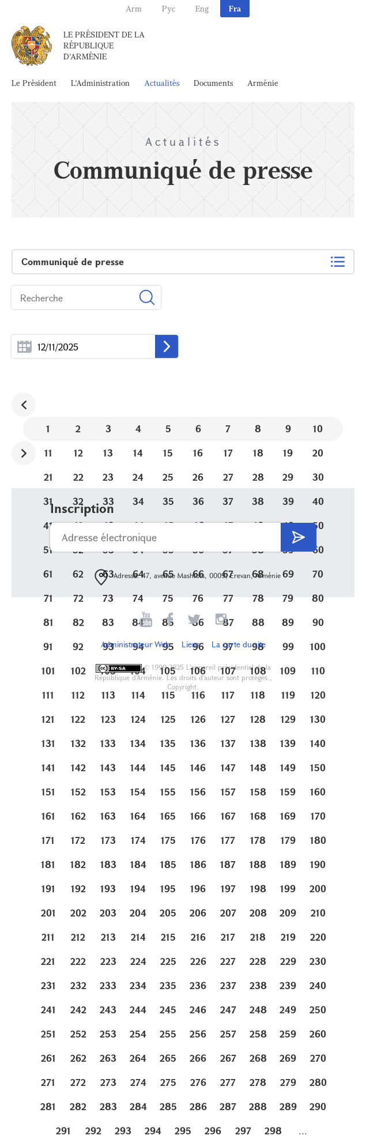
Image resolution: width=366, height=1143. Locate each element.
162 (78, 816)
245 (168, 1010)
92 (78, 646)
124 (138, 719)
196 (198, 888)
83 (108, 622)
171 (48, 840)
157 (228, 792)
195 (168, 888)
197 (228, 888)
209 (288, 913)
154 (138, 792)
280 (318, 1082)
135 (168, 743)
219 (288, 937)
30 (318, 477)
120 (318, 695)
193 (108, 888)
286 (198, 1106)
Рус (168, 8)
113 (108, 695)
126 (198, 719)
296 (213, 1131)
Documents (213, 82)
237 (228, 985)
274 (138, 1082)
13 (108, 453)
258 (258, 1034)
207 (228, 913)
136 (198, 743)
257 (228, 1034)
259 (288, 1034)
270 (318, 1058)
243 (108, 1010)
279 (288, 1082)
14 (138, 453)
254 (138, 1034)
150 (318, 767)
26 (198, 477)
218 (258, 937)
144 (138, 767)
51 (48, 550)
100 (318, 646)
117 (228, 695)
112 (78, 695)
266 (198, 1058)
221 (48, 961)
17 (228, 453)
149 (288, 767)
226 (198, 961)
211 (48, 937)
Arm (134, 8)
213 (108, 937)
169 (288, 816)
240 (318, 985)
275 (168, 1082)
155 (168, 792)
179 (288, 840)
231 (48, 985)
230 (318, 961)
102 (78, 671)
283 (108, 1106)
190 (318, 864)
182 (78, 864)
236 (198, 985)
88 (258, 622)
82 (78, 622)
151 (48, 792)
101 (48, 671)
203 (108, 913)
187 (228, 864)
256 (198, 1034)
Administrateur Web (135, 644)
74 (138, 598)
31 (48, 501)
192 (78, 888)
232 (78, 985)
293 (123, 1131)
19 (288, 453)
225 (168, 961)
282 (78, 1106)
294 (153, 1131)
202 (78, 913)
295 (183, 1131)
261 (48, 1058)
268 (258, 1058)
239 (288, 985)
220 (318, 937)
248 (258, 1010)
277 (228, 1082)
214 (138, 937)
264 (138, 1058)
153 (108, 792)
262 (78, 1058)
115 (168, 695)
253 (108, 1034)
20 (317, 453)
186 (198, 864)
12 (78, 453)
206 (198, 913)
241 (48, 1010)
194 (138, 888)
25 (168, 477)
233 (108, 985)
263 (108, 1058)
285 (168, 1106)
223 (108, 961)
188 (258, 864)
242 (78, 1010)
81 (48, 622)
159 (288, 792)
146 (198, 767)
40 (318, 501)
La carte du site (239, 644)
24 (138, 477)
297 (243, 1131)
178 (258, 840)
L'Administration (100, 82)
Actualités (161, 82)
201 (48, 913)
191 (48, 888)
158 (258, 792)
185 (168, 864)
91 (48, 646)
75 (168, 598)
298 (273, 1131)
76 (198, 598)
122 (78, 719)
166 (198, 816)
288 (258, 1106)
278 (258, 1082)
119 (288, 695)
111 (48, 695)
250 (318, 1010)
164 (138, 816)
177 (228, 840)
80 (318, 598)
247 (228, 1010)
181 (48, 864)
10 (318, 429)
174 (138, 840)
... (24, 347)
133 (108, 743)
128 (258, 719)
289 (288, 1106)
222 (78, 961)
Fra (235, 8)
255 (168, 1034)
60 (318, 550)
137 (228, 743)
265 (168, 1058)
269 (288, 1058)
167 (228, 816)
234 (138, 985)
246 (198, 1010)
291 (63, 1131)
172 (78, 840)
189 (288, 864)
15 (168, 453)
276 (198, 1082)
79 (287, 598)
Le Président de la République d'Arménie (104, 45)
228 (258, 961)
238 (258, 985)
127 (228, 719)
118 (258, 695)
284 (138, 1106)
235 (168, 985)
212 (78, 937)
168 (258, 816)
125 (168, 719)
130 (318, 719)
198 (258, 888)
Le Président (34, 82)
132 (78, 743)
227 (228, 961)
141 (48, 767)
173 (108, 840)
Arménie (262, 82)
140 (318, 743)
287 (228, 1106)
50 (318, 525)
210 (318, 913)
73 (108, 598)
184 (138, 864)
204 (138, 913)
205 (168, 913)
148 (258, 767)
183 (108, 864)
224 (138, 961)
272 (78, 1082)
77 (228, 598)
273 (108, 1082)
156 (198, 792)
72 (78, 598)
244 (138, 1010)
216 (198, 937)
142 (78, 767)
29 (287, 477)
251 (48, 1034)
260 (318, 1034)
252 (78, 1034)
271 (48, 1082)
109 (288, 671)
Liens (191, 644)
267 (228, 1058)
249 (288, 1010)
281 (48, 1106)
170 (318, 816)
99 (288, 646)
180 (318, 840)
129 (288, 719)
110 (318, 671)
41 (48, 525)
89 (288, 622)
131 (48, 743)
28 (258, 477)
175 (168, 840)
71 (48, 598)
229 (288, 961)
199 (288, 888)
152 (78, 792)
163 (108, 816)
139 (288, 743)
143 (108, 767)
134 (138, 743)
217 (228, 937)
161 (48, 816)
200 (318, 888)
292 (93, 1131)
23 (108, 477)
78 (258, 598)
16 (198, 453)
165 (168, 816)
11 (48, 453)
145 (168, 767)
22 (78, 477)
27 (228, 477)
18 (258, 453)
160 (318, 792)
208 (258, 913)
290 (318, 1106)
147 (228, 767)
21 (48, 477)
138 (258, 743)
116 (198, 695)
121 (48, 719)
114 (138, 695)
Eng (202, 8)
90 (318, 622)
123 (108, 719)
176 (198, 840)
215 (168, 937)
